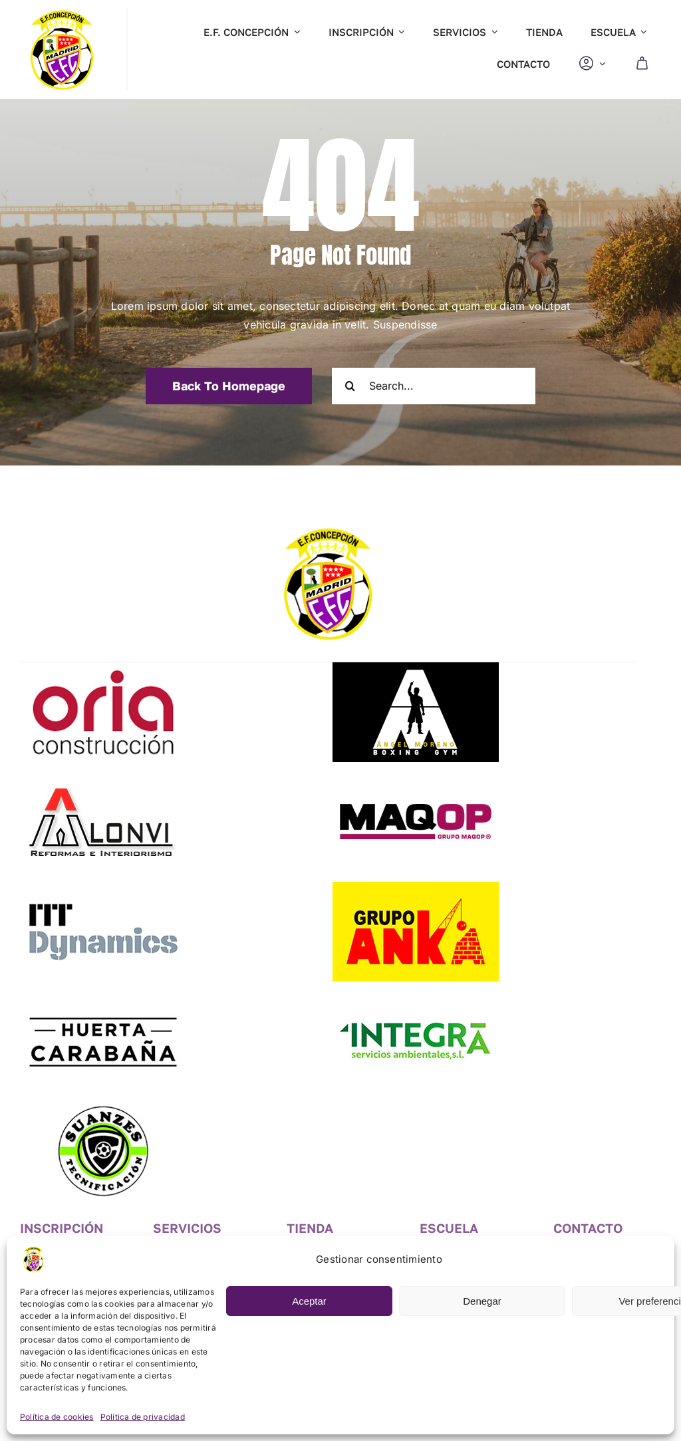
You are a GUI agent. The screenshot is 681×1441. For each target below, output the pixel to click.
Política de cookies (57, 1417)
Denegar (482, 1301)
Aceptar (309, 1301)
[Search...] (433, 386)
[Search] (350, 386)
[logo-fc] (61, 13)
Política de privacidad (142, 1417)
